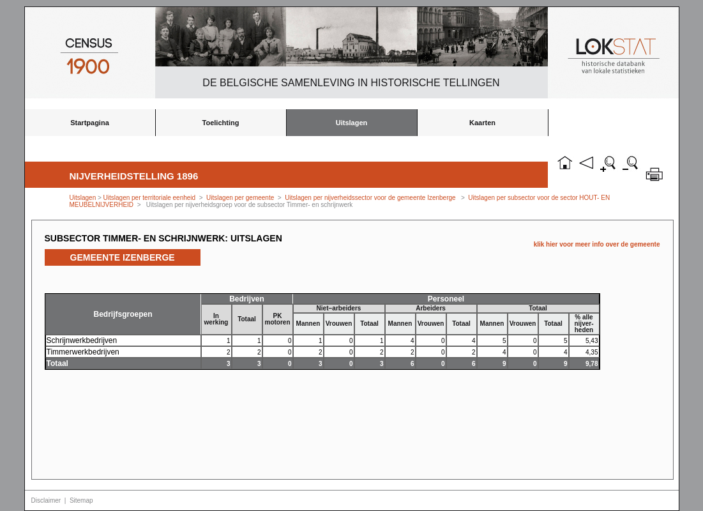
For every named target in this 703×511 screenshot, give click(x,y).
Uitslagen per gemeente (240, 197)
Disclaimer (46, 500)
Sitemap (81, 500)
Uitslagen (352, 122)
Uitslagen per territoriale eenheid (150, 197)
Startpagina (89, 122)
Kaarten (482, 122)
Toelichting (220, 122)
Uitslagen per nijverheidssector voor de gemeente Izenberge (370, 197)
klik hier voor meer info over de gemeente (597, 244)
